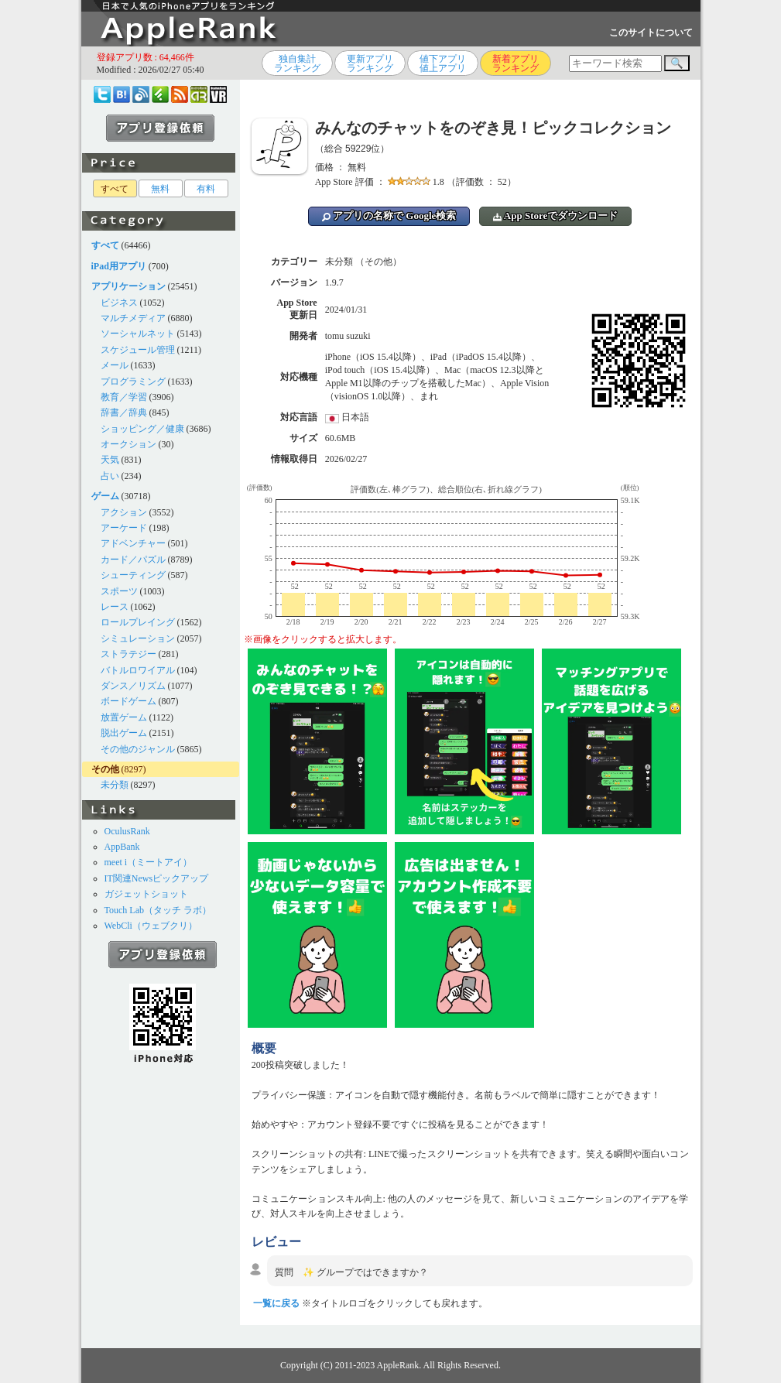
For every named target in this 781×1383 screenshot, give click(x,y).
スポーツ (119, 591)
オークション (128, 444)
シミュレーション (138, 638)
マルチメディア (133, 318)
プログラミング (133, 381)
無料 (160, 188)
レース (114, 606)
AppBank (122, 846)
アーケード (124, 527)
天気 (110, 459)
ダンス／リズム (133, 685)
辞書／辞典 (124, 412)
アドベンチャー (133, 543)
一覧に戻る (276, 1303)
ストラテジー (128, 654)
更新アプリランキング (370, 63)
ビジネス (119, 302)
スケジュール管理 (138, 349)
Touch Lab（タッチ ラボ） (157, 910)
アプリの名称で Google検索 (389, 215)
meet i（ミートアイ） (148, 862)
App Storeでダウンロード (555, 215)
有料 (206, 188)
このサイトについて (651, 32)
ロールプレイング (138, 622)
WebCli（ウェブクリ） (150, 925)
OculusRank (127, 831)
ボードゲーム (128, 701)
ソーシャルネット (138, 333)
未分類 (114, 784)
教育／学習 (124, 397)
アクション (124, 512)
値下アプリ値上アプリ (443, 63)
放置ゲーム (124, 717)
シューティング (133, 575)
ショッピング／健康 (142, 428)
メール (114, 365)
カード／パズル (133, 559)
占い (110, 476)
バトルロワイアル (138, 670)
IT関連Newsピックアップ (156, 878)
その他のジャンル (138, 749)
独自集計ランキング (297, 63)
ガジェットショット (146, 893)
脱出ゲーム (124, 732)
